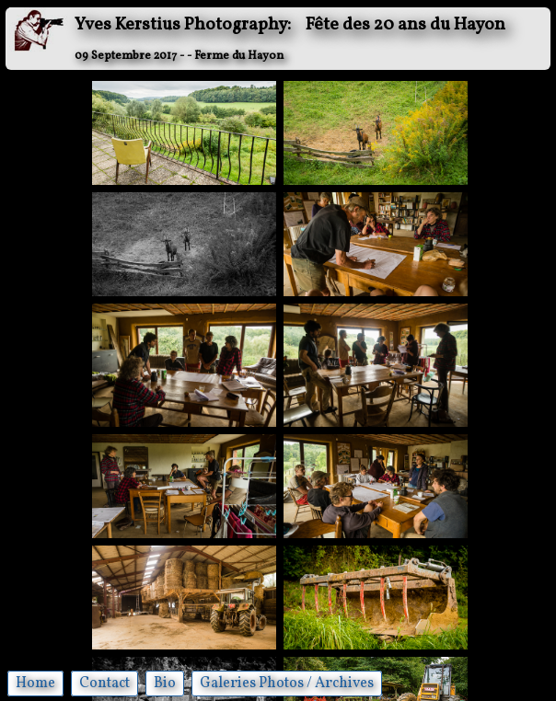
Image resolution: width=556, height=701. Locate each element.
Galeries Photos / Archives (287, 683)
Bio (165, 683)
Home (35, 683)
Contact (104, 683)
